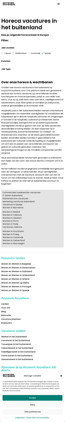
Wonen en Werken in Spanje (15, 290)
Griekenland (20, 53)
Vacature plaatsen (11, 319)
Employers (6, 323)
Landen (5, 304)
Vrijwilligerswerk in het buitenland (18, 351)
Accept (32, 398)
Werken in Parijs (10, 224)
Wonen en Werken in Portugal (16, 286)
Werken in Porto (11, 221)
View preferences (32, 411)
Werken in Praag (11, 234)
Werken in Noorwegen (14, 243)
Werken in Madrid (11, 211)
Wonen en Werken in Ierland (15, 279)
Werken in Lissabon (12, 217)
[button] (61, 376)
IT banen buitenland (12, 195)
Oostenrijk (35, 53)
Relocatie (6, 315)
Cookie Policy (20, 417)
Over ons (5, 307)
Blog (3, 311)
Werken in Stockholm (13, 231)
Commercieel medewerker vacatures (21, 192)
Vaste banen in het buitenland (16, 355)
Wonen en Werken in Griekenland (18, 275)
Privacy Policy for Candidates (37, 417)
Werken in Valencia (12, 214)
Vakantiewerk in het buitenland (17, 348)
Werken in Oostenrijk (13, 237)
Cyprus (7, 53)
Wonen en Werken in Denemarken (18, 267)
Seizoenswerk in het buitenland (17, 359)
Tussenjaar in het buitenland (16, 344)
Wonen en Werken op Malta (15, 282)
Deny (32, 404)
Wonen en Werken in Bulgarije (16, 264)
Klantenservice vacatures (15, 198)
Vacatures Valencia (12, 227)
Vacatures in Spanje (12, 204)
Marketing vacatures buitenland (19, 201)
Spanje (47, 53)
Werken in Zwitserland (14, 240)
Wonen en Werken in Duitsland (16, 271)
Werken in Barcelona (13, 207)
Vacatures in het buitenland (15, 340)
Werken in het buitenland (14, 336)
